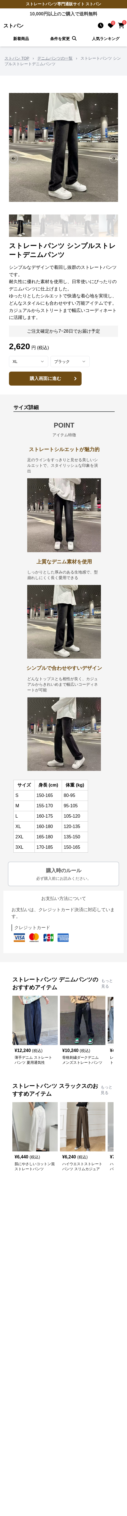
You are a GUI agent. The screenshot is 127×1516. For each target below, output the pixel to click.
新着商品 (21, 38)
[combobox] (28, 361)
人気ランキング (105, 38)
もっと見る (107, 983)
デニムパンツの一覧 (55, 58)
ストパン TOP (16, 58)
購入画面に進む (54, 378)
